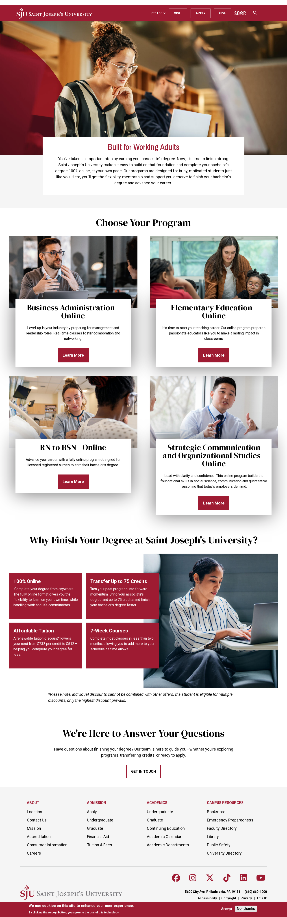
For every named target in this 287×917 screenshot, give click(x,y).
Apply (200, 13)
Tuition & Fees (99, 845)
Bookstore (216, 811)
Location (34, 811)
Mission (34, 828)
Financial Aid (98, 836)
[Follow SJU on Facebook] (176, 878)
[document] (81, 909)
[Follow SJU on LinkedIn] (243, 878)
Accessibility (207, 898)
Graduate (95, 828)
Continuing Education (166, 828)
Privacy (246, 898)
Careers (34, 853)
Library (213, 836)
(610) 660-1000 (256, 892)
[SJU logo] (54, 13)
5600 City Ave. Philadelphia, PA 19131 (212, 892)
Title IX (261, 898)
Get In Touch (143, 771)
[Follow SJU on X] (210, 878)
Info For (158, 13)
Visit (178, 13)
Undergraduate (100, 820)
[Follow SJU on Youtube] (261, 878)
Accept (226, 909)
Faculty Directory (222, 828)
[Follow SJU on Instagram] (193, 878)
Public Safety (218, 845)
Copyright (228, 898)
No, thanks (246, 909)
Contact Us (37, 820)
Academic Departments (168, 845)
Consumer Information (47, 845)
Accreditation (39, 836)
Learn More (73, 355)
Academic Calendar (164, 836)
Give (222, 13)
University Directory (224, 853)
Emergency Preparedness (230, 820)
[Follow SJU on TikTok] (227, 878)
